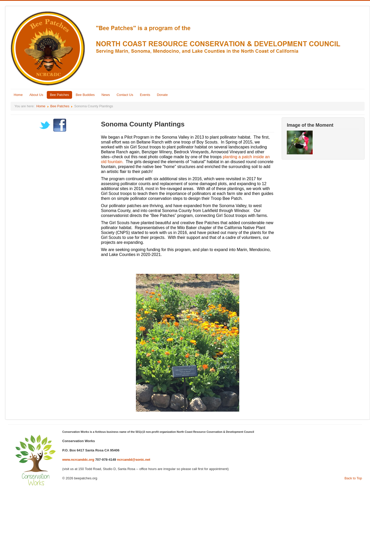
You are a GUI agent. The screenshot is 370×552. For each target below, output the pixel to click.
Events (145, 95)
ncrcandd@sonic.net (133, 460)
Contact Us (125, 95)
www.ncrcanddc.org (78, 460)
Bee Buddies (85, 95)
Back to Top (353, 478)
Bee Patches (59, 95)
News (106, 95)
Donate (162, 95)
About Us (36, 95)
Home (18, 95)
